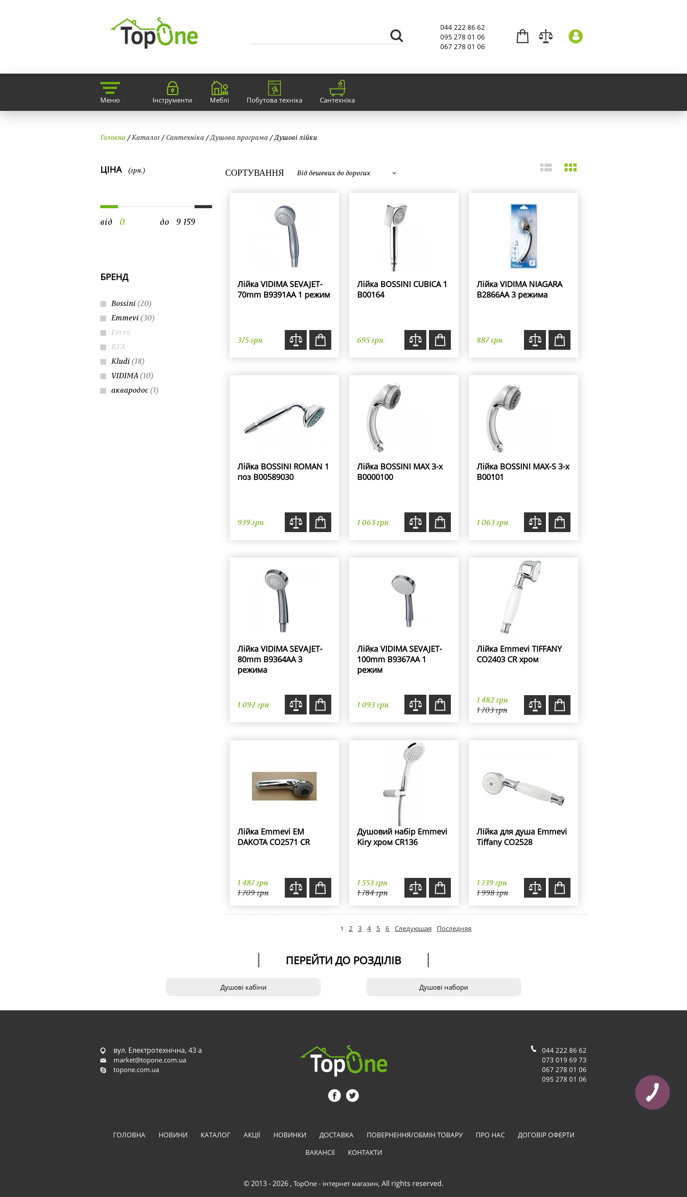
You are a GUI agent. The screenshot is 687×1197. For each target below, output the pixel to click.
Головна (113, 137)
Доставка (336, 1134)
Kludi (128, 361)
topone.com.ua (136, 1069)
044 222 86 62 (462, 27)
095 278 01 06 (462, 36)
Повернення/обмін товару (415, 1134)
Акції (252, 1134)
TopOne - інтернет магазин (336, 1183)
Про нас (490, 1134)
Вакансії (320, 1152)
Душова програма (239, 137)
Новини (173, 1134)
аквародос (135, 390)
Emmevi (133, 318)
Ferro (120, 332)
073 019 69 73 (564, 1059)
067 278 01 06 (462, 46)
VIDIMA (132, 375)
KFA (118, 346)
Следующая (413, 928)
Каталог (146, 137)
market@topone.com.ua (149, 1059)
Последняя (454, 928)
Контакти (365, 1152)
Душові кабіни (243, 987)
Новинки (289, 1134)
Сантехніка (185, 137)
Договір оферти (546, 1134)
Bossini (131, 303)
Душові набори (443, 987)
